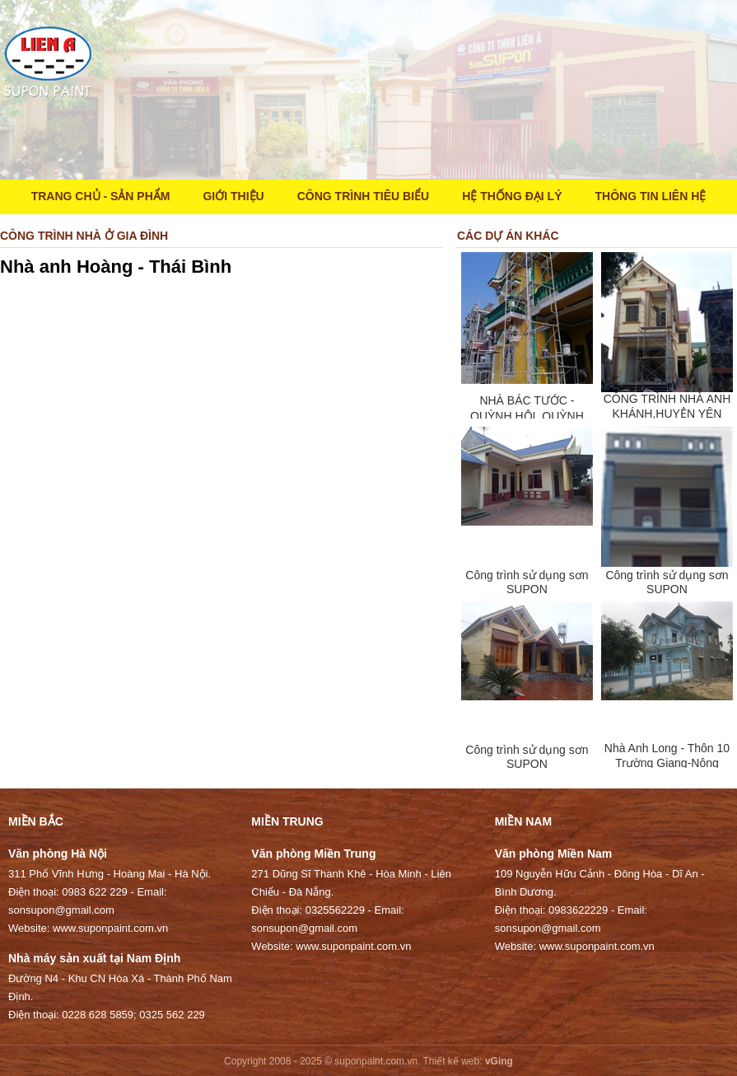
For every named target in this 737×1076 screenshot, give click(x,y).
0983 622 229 (95, 892)
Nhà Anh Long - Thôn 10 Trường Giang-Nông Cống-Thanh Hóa (667, 763)
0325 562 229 (172, 1014)
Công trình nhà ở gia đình (84, 235)
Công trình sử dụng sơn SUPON (526, 582)
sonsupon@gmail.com (61, 910)
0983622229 (578, 910)
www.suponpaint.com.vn (110, 928)
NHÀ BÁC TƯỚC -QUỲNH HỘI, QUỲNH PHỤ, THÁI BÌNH (527, 416)
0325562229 (335, 910)
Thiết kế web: (453, 1061)
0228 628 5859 (97, 1014)
